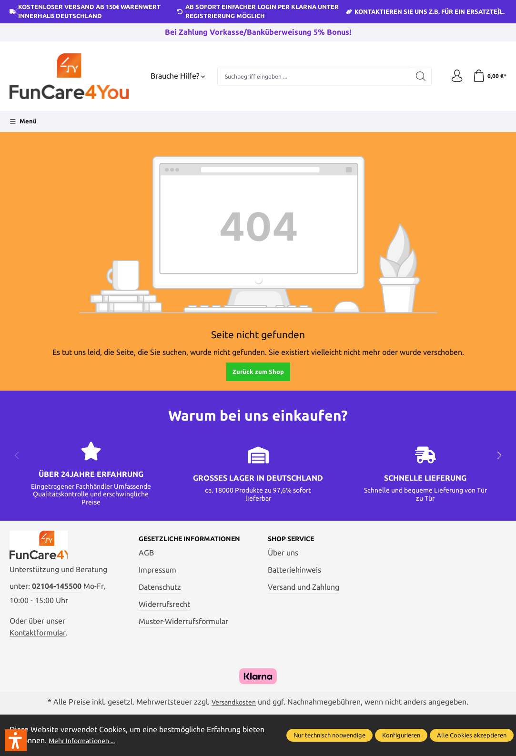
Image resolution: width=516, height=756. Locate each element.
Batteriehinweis (294, 570)
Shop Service (295, 539)
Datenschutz (160, 595)
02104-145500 (56, 590)
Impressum (157, 578)
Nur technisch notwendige (329, 735)
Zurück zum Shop (258, 371)
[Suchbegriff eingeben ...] (312, 76)
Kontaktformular (38, 637)
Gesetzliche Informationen (171, 542)
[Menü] (23, 121)
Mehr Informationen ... (87, 740)
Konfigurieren (401, 735)
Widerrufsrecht (164, 612)
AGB (146, 560)
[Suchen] (417, 76)
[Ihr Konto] (454, 76)
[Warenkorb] (488, 76)
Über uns (283, 553)
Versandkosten (234, 706)
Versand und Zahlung (303, 587)
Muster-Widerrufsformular (183, 629)
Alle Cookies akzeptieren (471, 735)
